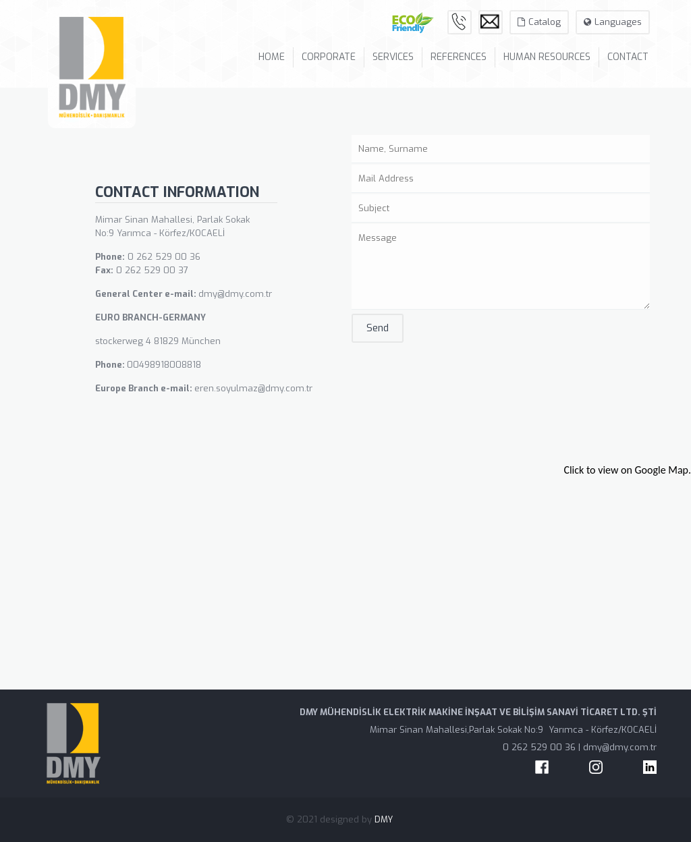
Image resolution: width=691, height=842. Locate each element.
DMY (384, 819)
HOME (271, 57)
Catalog (539, 22)
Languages (613, 22)
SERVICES (393, 57)
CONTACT (627, 57)
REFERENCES (459, 57)
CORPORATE (329, 57)
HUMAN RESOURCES (546, 57)
